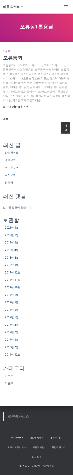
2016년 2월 (12, 347)
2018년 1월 (12, 265)
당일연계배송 (37, 437)
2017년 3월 (12, 324)
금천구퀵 (10, 175)
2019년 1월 (12, 242)
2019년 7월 (12, 235)
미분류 (6, 51)
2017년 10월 (12, 287)
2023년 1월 (12, 227)
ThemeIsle (47, 465)
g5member (17, 437)
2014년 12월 (12, 354)
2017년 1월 (12, 339)
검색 (5, 118)
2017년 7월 (12, 302)
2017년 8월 (12, 295)
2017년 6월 (12, 309)
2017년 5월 (12, 317)
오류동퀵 (12, 58)
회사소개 (36, 456)
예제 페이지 (56, 437)
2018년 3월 (12, 250)
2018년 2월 (12, 257)
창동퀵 (9, 182)
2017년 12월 (12, 272)
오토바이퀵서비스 (16, 447)
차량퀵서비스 (59, 447)
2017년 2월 (12, 332)
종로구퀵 (10, 160)
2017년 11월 (12, 279)
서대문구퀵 (11, 167)
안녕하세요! (12, 152)
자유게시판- (39, 447)
